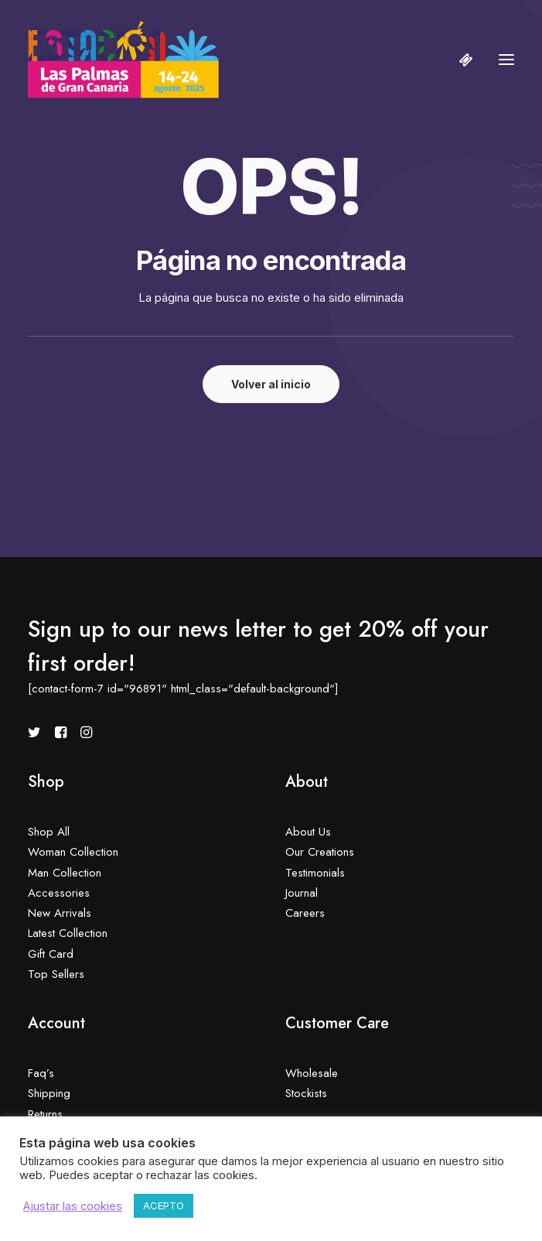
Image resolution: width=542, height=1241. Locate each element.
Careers (305, 912)
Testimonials (315, 872)
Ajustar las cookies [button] (72, 1206)
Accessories (59, 892)
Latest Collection (67, 933)
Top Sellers (56, 974)
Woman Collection (73, 851)
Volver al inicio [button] (271, 384)
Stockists (306, 1093)
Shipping (49, 1093)
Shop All (49, 831)
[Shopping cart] (459, 60)
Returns (45, 1114)
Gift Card (50, 953)
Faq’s (41, 1073)
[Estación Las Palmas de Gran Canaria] (123, 59)
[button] (506, 59)
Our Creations (319, 851)
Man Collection (64, 872)
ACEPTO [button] (163, 1205)
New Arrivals (59, 912)
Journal (301, 892)
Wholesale (311, 1073)
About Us (308, 831)
